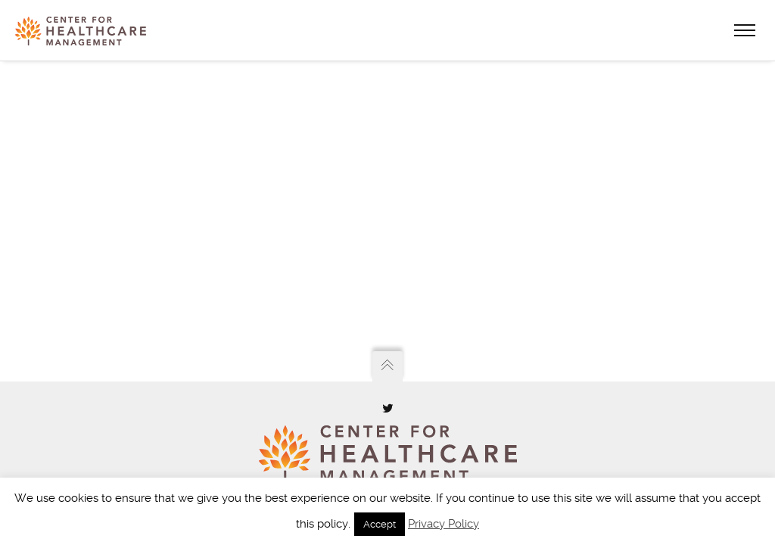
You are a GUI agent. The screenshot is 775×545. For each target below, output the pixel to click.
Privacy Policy (443, 524)
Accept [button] (379, 524)
